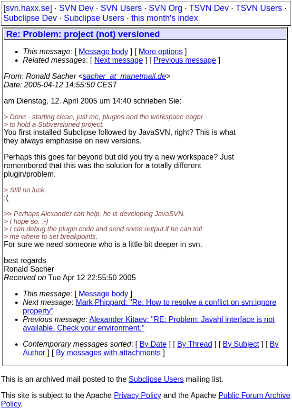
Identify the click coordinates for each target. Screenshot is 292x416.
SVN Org (165, 8)
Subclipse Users (94, 18)
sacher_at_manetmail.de (124, 76)
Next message (118, 60)
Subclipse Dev (30, 18)
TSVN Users (258, 8)
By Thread (195, 344)
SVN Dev (76, 8)
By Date (152, 344)
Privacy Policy (137, 395)
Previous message (185, 60)
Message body (103, 51)
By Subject (241, 344)
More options (161, 51)
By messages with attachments (108, 353)
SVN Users (121, 8)
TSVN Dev (209, 8)
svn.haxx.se (28, 8)
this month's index (164, 18)
